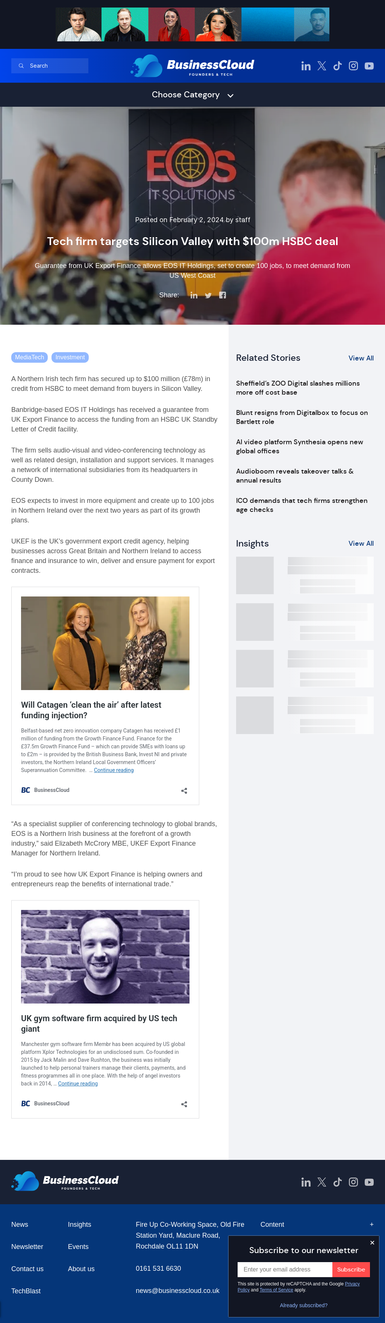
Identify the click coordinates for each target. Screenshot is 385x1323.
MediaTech (29, 357)
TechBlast (26, 1291)
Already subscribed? (304, 1305)
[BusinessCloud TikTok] (337, 65)
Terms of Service (276, 1290)
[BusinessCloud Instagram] (353, 65)
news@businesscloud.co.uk (177, 1290)
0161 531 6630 (158, 1268)
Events (78, 1246)
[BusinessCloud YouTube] (369, 65)
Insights (79, 1224)
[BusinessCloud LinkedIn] (306, 65)
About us (81, 1269)
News (19, 1224)
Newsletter (27, 1246)
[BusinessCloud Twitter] (321, 65)
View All (361, 358)
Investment (70, 357)
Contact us (27, 1269)
